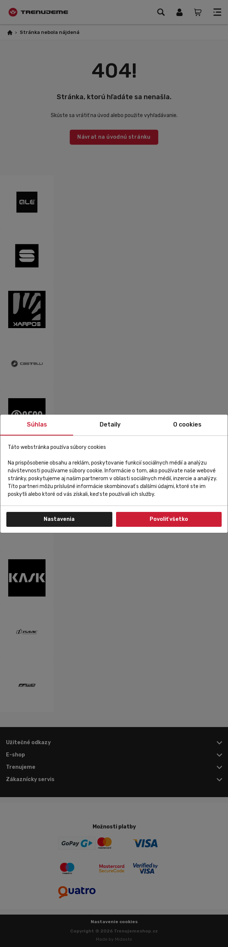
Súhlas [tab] (37, 424)
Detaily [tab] (110, 424)
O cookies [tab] (187, 424)
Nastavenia (59, 519)
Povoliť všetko (169, 519)
